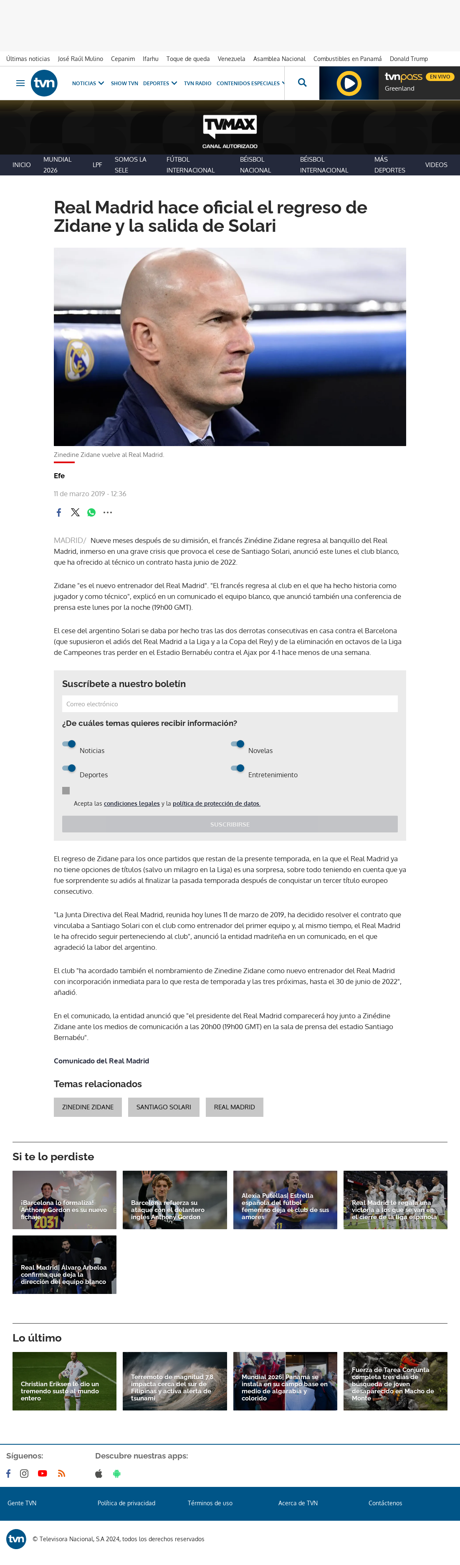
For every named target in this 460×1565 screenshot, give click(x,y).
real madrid (234, 1107)
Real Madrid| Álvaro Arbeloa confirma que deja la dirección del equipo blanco (64, 1275)
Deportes (161, 83)
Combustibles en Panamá (347, 58)
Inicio (22, 165)
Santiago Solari (163, 1107)
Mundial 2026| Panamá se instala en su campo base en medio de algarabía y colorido (285, 1388)
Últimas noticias (28, 58)
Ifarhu (151, 58)
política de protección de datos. (216, 803)
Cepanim (123, 58)
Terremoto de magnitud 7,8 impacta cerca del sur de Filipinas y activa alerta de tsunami (172, 1388)
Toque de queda (188, 58)
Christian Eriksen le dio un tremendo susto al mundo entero (60, 1391)
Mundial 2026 (57, 164)
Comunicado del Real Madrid (101, 1060)
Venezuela (231, 58)
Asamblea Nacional (279, 58)
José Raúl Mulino (80, 58)
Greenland (400, 88)
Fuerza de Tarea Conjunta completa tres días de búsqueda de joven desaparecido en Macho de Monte (393, 1384)
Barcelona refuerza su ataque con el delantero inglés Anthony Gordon (168, 1210)
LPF (97, 165)
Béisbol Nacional (255, 164)
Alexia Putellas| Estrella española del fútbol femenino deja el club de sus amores (285, 1206)
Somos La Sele (131, 164)
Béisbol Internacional (324, 164)
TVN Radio (198, 83)
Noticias (89, 83)
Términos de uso (210, 1503)
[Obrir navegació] (20, 83)
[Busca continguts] (301, 83)
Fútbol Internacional (191, 164)
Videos (436, 165)
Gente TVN (22, 1503)
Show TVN (124, 83)
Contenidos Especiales (253, 83)
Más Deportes (389, 164)
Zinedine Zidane (88, 1107)
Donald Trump (409, 58)
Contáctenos (385, 1503)
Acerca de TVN (298, 1503)
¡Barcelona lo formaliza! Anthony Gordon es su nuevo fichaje (64, 1210)
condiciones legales (132, 803)
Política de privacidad (126, 1503)
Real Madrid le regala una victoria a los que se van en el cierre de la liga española (394, 1210)
